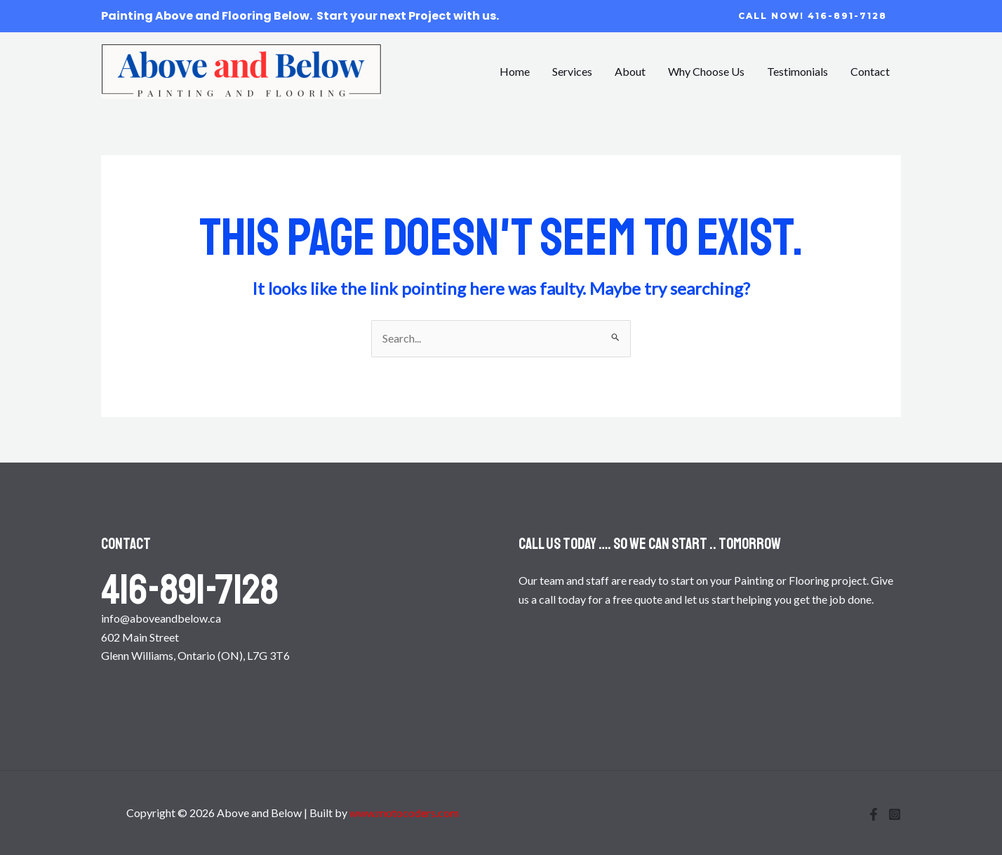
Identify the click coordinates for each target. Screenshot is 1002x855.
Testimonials (797, 71)
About (630, 71)
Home (515, 71)
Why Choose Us (706, 71)
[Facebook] (873, 814)
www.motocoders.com (404, 812)
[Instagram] (894, 814)
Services (572, 71)
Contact (870, 71)
